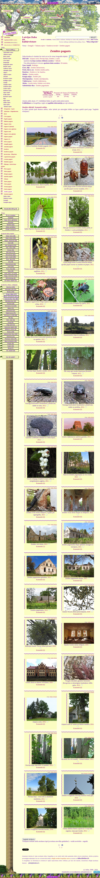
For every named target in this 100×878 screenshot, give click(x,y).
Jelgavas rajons (7, 74)
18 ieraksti (64, 63)
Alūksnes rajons (7, 54)
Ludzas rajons (7, 88)
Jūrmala (5, 76)
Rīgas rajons (6, 100)
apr (58, 96)
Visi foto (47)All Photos (48, 93)
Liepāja (5, 82)
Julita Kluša (54, 126)
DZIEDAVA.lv (52, 3)
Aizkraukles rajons (8, 52)
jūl (65, 96)
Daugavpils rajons (8, 64)
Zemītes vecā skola (43, 83)
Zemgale (31, 46)
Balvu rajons (6, 56)
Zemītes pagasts (65, 46)
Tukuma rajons (8, 106)
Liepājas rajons (7, 84)
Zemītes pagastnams (42, 85)
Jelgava (5, 72)
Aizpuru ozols (34, 58)
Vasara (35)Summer (66, 93)
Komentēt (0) (40, 148)
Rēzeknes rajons (7, 96)
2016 (44, 722)
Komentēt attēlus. (41, 107)
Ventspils (5, 200)
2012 (50, 146)
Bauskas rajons (7, 58)
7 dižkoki (57, 61)
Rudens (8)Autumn (74, 93)
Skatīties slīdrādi (28, 107)
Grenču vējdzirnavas (39, 81)
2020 (88, 612)
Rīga (4, 98)
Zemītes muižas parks (42, 70)
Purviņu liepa (44, 58)
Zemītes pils (37, 76)
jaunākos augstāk (47, 97)
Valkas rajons (6, 196)
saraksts (10, 40)
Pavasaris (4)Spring (58, 93)
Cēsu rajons (6, 60)
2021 (43, 339)
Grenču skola (32, 83)
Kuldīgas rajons (7, 80)
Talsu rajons (6, 104)
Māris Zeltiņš (53, 697)
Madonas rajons (7, 90)
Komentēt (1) (40, 546)
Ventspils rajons (7, 202)
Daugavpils (6, 62)
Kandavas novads (52, 46)
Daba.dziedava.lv (12, 45)
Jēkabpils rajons (7, 70)
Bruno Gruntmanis (89, 773)
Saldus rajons (6, 102)
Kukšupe (35, 65)
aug (67, 96)
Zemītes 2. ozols (54, 58)
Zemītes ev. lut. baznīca (37, 72)
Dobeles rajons (7, 66)
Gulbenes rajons (7, 68)
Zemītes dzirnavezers (38, 67)
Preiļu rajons (6, 94)
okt (74, 96)
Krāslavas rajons (7, 78)
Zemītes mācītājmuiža (41, 79)
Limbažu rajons (7, 86)
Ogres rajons (6, 92)
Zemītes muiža (33, 74)
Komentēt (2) (77, 191)
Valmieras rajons (7, 198)
